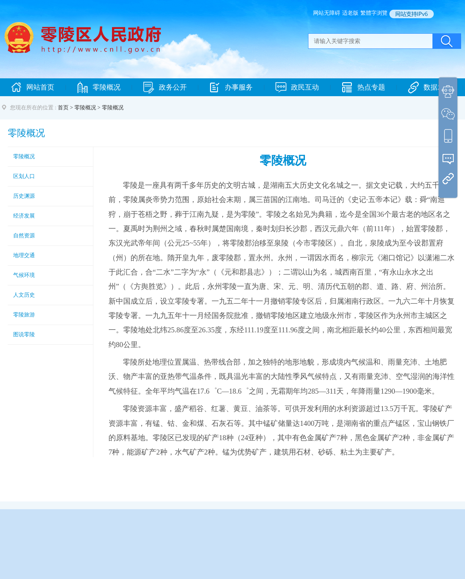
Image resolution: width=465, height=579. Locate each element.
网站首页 (32, 87)
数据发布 (429, 87)
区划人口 (24, 176)
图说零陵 (24, 334)
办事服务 (231, 87)
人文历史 (24, 295)
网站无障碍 (326, 13)
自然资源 (24, 236)
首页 (63, 108)
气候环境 (24, 275)
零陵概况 (99, 87)
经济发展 (24, 216)
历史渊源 (24, 196)
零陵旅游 (24, 315)
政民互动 (297, 87)
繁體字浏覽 (374, 13)
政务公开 (165, 87)
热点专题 (363, 87)
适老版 (350, 13)
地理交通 (24, 255)
